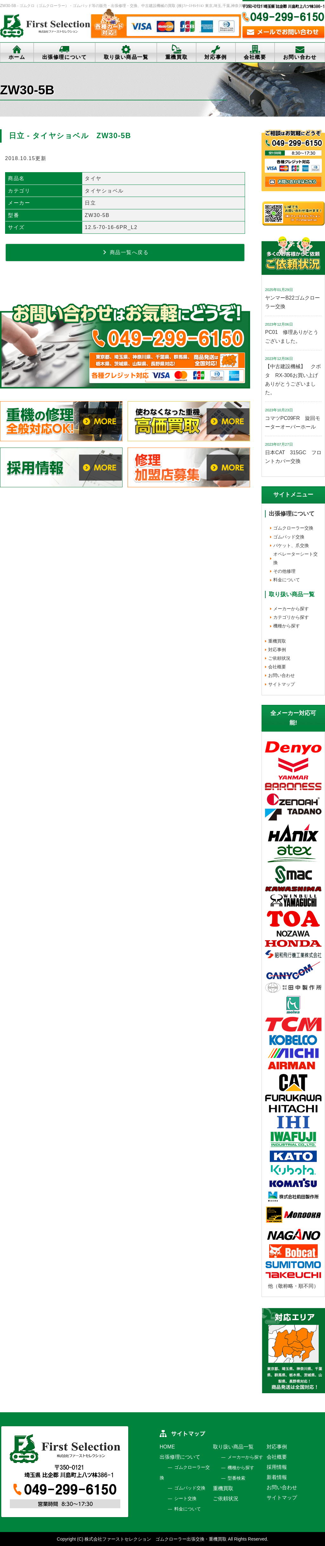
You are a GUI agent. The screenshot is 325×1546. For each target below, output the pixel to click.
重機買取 (176, 57)
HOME (167, 1446)
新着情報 (277, 1477)
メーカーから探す (291, 608)
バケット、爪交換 (291, 545)
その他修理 (284, 571)
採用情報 (277, 1467)
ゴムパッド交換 (288, 536)
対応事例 (215, 57)
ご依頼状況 (279, 658)
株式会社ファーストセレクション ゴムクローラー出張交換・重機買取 (155, 1539)
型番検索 (236, 1478)
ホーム (17, 57)
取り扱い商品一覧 (126, 57)
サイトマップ (281, 684)
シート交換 (185, 1498)
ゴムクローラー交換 (293, 527)
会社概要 (255, 57)
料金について (286, 579)
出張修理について (64, 57)
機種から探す (286, 625)
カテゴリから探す (291, 617)
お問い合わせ (281, 675)
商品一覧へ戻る (125, 252)
